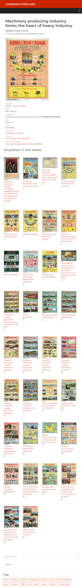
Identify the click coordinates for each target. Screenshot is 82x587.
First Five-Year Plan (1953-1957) (17, 138)
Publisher (9, 114)
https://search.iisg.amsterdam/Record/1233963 (23, 144)
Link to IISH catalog (13, 142)
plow (29, 584)
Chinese (23, 579)
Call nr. (8, 125)
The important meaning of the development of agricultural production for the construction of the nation (68, 270)
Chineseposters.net (20, 4)
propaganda (35, 579)
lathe (6, 584)
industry (52, 584)
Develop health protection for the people (49, 489)
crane (44, 584)
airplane (14, 584)
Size (7, 120)
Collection (9, 131)
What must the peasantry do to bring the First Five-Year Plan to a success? (68, 491)
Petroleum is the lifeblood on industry (48, 237)
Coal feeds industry (30, 234)
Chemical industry (11, 274)
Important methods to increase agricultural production (8, 365)
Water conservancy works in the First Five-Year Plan (49, 405)
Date (7, 109)
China (6, 579)
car (51, 579)
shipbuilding (64, 584)
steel (45, 579)
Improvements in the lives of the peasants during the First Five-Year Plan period (11, 534)
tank (36, 584)
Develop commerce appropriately (9, 489)
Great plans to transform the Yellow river (28, 448)
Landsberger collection (14, 133)
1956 (22, 584)
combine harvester (63, 579)
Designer (9, 104)
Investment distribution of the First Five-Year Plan (30, 184)
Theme (8, 136)
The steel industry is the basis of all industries (68, 184)
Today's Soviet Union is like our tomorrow (29, 532)
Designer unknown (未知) (15, 106)
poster (14, 579)
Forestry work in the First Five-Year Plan (68, 405)
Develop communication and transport (67, 449)
